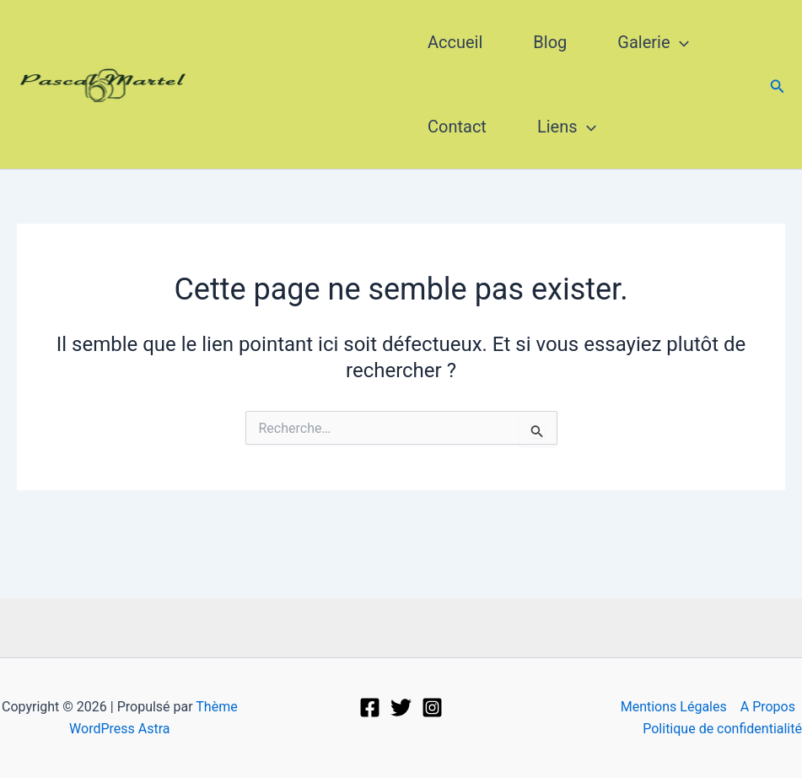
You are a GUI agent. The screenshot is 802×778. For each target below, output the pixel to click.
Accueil (455, 42)
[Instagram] (432, 707)
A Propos (767, 707)
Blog (550, 42)
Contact (457, 126)
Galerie (652, 42)
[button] (777, 85)
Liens (566, 126)
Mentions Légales (674, 707)
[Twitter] (401, 707)
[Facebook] (369, 707)
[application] (679, 42)
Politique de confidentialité (722, 729)
